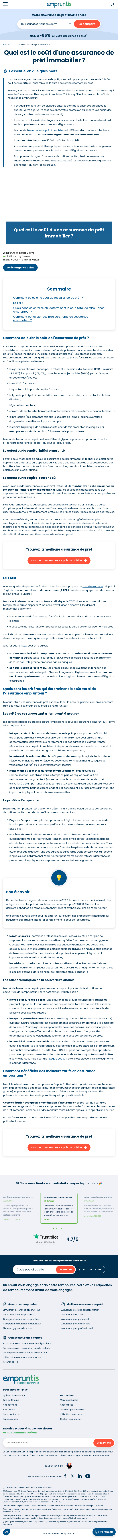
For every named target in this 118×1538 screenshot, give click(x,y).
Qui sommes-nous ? (14, 1395)
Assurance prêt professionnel (77, 1328)
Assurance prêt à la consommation (80, 1309)
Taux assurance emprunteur (18, 1314)
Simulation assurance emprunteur (21, 1309)
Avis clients (9, 1409)
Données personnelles (72, 1409)
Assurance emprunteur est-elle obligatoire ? (27, 1343)
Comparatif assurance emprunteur (22, 1323)
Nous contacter (11, 1414)
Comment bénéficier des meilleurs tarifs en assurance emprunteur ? (50, 318)
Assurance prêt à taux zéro (75, 1323)
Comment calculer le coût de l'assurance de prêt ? (48, 298)
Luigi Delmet (23, 256)
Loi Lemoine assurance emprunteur (22, 1357)
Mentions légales (69, 1400)
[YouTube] (87, 1476)
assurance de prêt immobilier (46, 130)
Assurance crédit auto (73, 1314)
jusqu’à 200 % (57, 1058)
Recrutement (67, 1395)
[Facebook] (65, 1476)
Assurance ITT (10, 1361)
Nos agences (10, 1404)
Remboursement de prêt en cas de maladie (26, 1348)
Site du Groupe (11, 1400)
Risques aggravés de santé (17, 1328)
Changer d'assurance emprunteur (21, 1319)
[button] (6, 1532)
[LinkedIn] (80, 1476)
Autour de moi (92, 1269)
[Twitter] (72, 1476)
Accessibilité (66, 1404)
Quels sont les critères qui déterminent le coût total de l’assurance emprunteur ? (58, 309)
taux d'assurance (93, 586)
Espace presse (10, 1419)
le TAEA (22, 645)
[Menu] (5, 4)
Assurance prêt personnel (75, 1319)
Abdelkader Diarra (23, 252)
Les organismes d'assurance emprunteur (25, 1352)
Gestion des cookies (71, 1419)
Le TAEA (18, 303)
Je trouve (65, 1269)
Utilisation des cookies (72, 1414)
